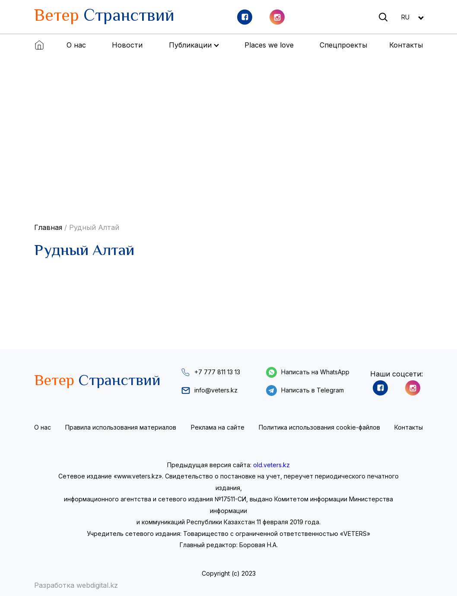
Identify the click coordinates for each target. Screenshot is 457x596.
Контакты (406, 45)
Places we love (269, 45)
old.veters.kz (271, 465)
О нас (76, 45)
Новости (127, 45)
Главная (48, 227)
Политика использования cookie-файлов (319, 427)
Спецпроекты (343, 45)
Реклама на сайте (217, 427)
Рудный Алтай (94, 227)
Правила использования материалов (120, 427)
